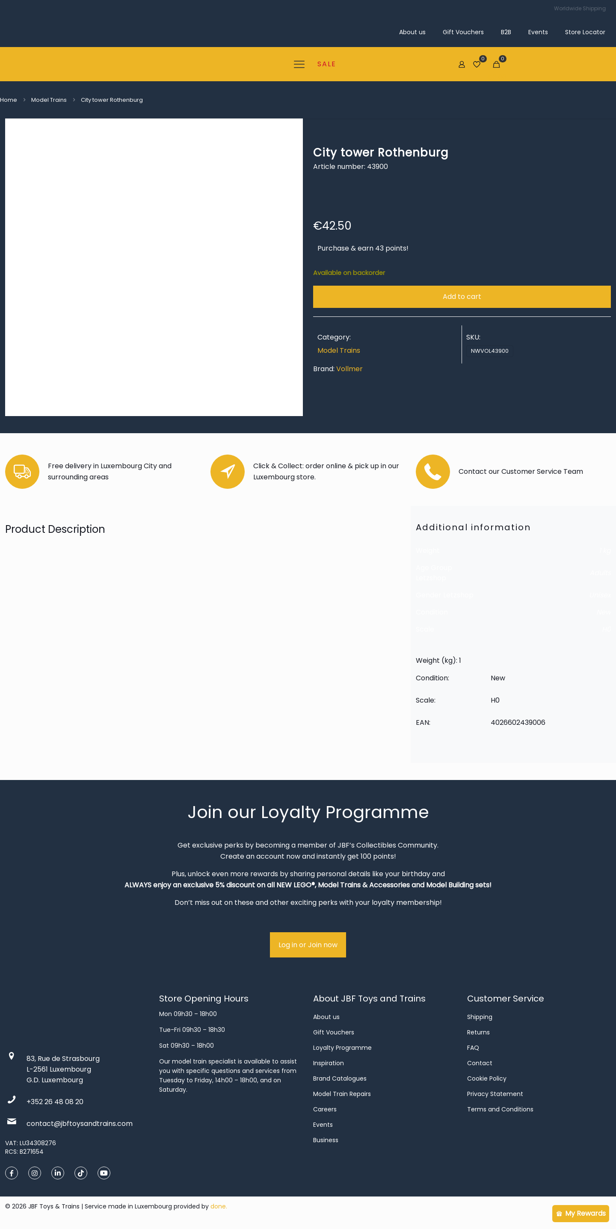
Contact (479, 1063)
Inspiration (328, 1063)
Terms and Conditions (500, 1109)
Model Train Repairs (342, 1094)
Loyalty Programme (342, 1047)
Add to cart (462, 296)
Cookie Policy (486, 1078)
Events (323, 1124)
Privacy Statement (495, 1094)
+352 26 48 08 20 (55, 1102)
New (603, 612)
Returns (478, 1032)
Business (325, 1140)
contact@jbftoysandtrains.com (80, 1124)
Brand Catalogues (340, 1078)
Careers (325, 1109)
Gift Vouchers (333, 1032)
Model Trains (49, 100)
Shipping (479, 1017)
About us (326, 1017)
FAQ (473, 1047)
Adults (600, 573)
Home (8, 100)
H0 (606, 629)
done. (218, 1206)
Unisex (600, 595)
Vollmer (349, 369)
